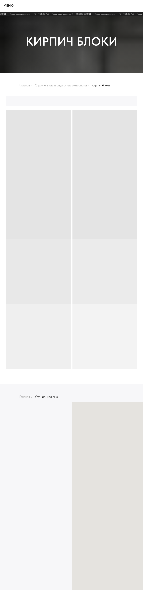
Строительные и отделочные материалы (61, 85)
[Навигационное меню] (138, 5)
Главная (24, 85)
